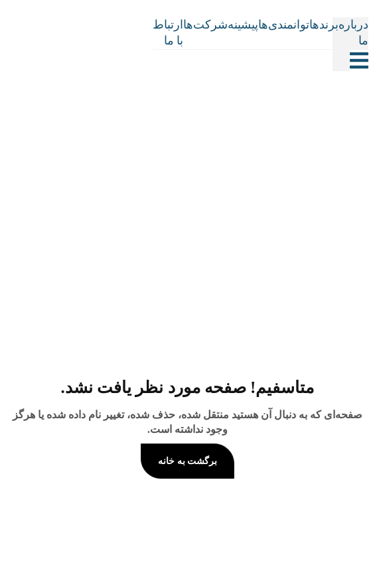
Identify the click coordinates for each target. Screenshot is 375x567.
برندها (323, 24)
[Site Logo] (163, 44)
